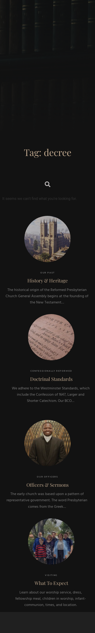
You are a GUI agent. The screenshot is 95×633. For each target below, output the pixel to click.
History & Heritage (47, 280)
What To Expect (51, 583)
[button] (47, 184)
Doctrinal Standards (51, 379)
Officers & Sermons (47, 484)
